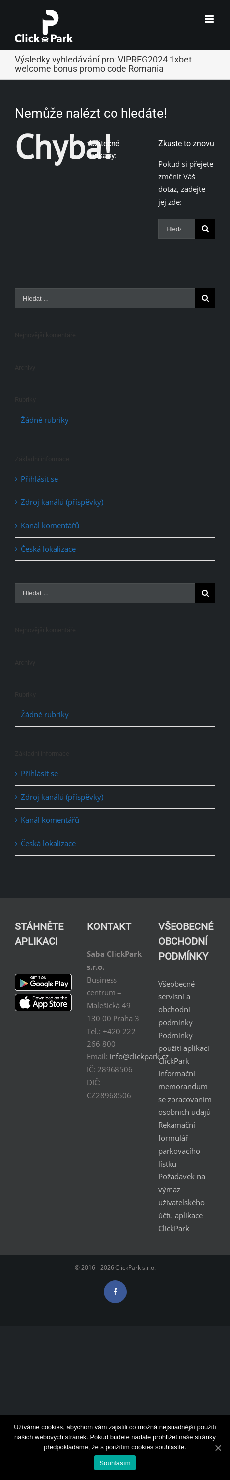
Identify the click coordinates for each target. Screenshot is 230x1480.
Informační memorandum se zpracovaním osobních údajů (185, 1092)
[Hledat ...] (176, 229)
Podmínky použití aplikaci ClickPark (183, 1048)
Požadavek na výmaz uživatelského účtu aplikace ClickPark (181, 1202)
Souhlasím (115, 1463)
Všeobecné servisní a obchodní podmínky (176, 1003)
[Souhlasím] (218, 1448)
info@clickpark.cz (139, 1056)
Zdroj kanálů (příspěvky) (62, 502)
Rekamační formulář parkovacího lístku (179, 1144)
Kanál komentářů (50, 525)
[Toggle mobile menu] (210, 19)
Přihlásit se (39, 479)
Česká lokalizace (48, 549)
